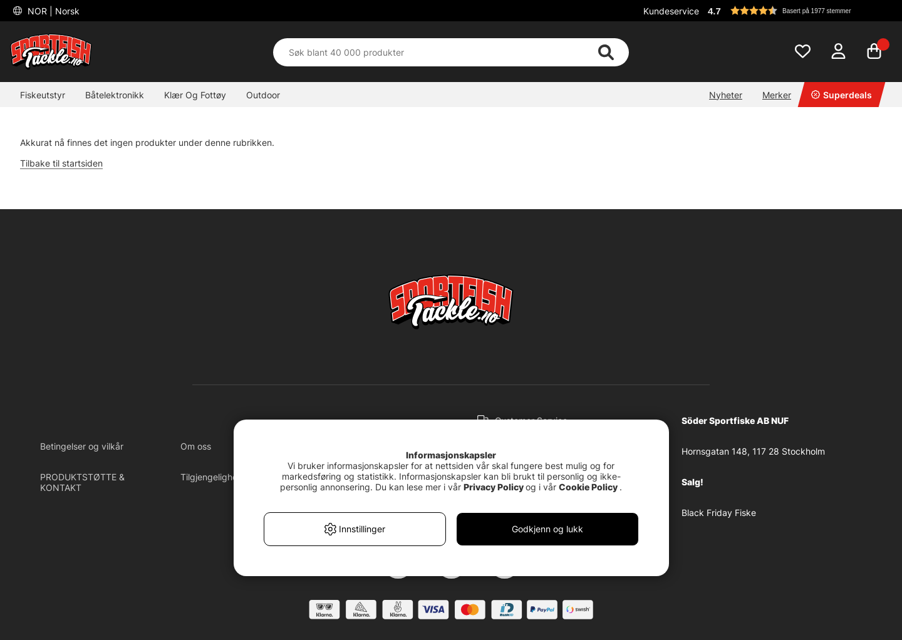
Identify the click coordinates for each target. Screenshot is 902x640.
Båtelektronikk (114, 95)
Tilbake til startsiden (61, 163)
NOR (52, 11)
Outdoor (263, 95)
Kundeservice (671, 11)
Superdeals (841, 95)
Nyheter (725, 95)
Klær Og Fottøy (195, 95)
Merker (776, 95)
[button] (798, 10)
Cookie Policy (588, 487)
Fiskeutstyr (42, 95)
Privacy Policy (494, 487)
